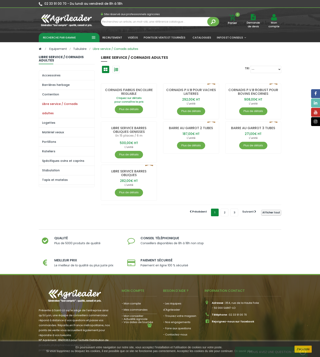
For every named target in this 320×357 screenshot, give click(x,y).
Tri (247, 68)
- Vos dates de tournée (137, 305)
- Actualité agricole (135, 315)
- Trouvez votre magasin (179, 298)
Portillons (49, 142)
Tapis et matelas (55, 180)
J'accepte (303, 349)
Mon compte (273, 24)
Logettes (48, 123)
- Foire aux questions (177, 311)
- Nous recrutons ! (134, 321)
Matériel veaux (53, 132)
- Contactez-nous (175, 317)
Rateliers (48, 151)
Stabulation (51, 170)
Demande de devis (253, 24)
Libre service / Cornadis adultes (60, 108)
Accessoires (51, 75)
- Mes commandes (135, 292)
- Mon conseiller (132, 298)
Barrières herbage (56, 85)
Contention (50, 94)
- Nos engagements (176, 305)
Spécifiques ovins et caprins (63, 161)
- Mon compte (131, 286)
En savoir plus (243, 351)
